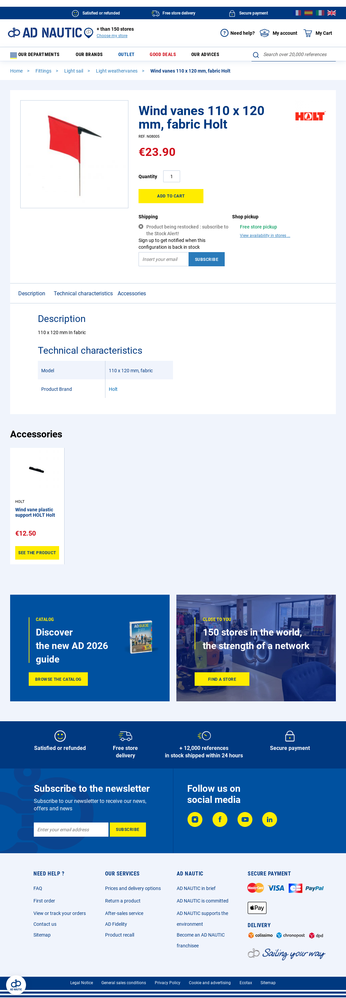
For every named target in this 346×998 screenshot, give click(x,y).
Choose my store (112, 35)
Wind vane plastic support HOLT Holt (35, 515)
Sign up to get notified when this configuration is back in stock (172, 247)
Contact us (44, 924)
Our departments (39, 56)
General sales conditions (123, 982)
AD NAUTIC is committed (202, 900)
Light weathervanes (117, 74)
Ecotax (246, 982)
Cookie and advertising (210, 982)
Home (17, 74)
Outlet (129, 56)
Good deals (161, 56)
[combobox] (293, 54)
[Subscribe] (128, 829)
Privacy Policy (167, 982)
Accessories (132, 296)
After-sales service (124, 913)
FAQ (37, 888)
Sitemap (42, 935)
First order (44, 900)
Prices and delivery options (133, 888)
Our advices (200, 56)
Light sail (74, 74)
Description (31, 296)
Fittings (43, 74)
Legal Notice (81, 982)
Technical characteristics (83, 296)
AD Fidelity (116, 924)
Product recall (119, 935)
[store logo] (45, 32)
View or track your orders (59, 913)
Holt (113, 392)
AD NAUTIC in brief (196, 888)
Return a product (123, 900)
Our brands (96, 56)
